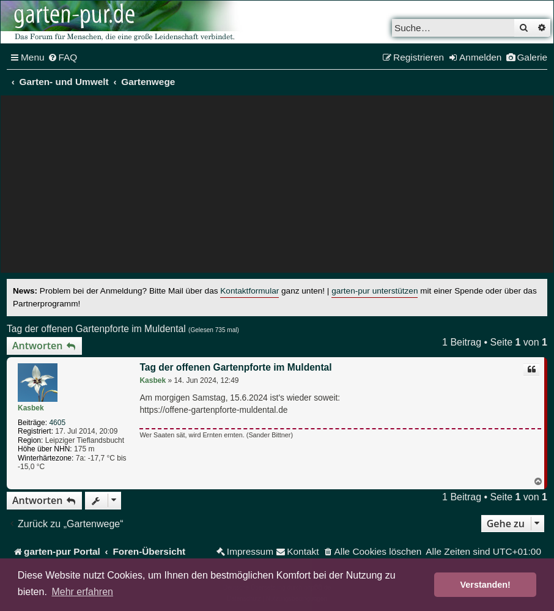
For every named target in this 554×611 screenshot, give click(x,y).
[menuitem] (63, 57)
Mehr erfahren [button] (82, 592)
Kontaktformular (249, 290)
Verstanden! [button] (485, 585)
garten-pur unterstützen (374, 290)
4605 (57, 422)
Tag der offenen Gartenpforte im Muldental (96, 329)
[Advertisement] (277, 187)
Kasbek (31, 408)
